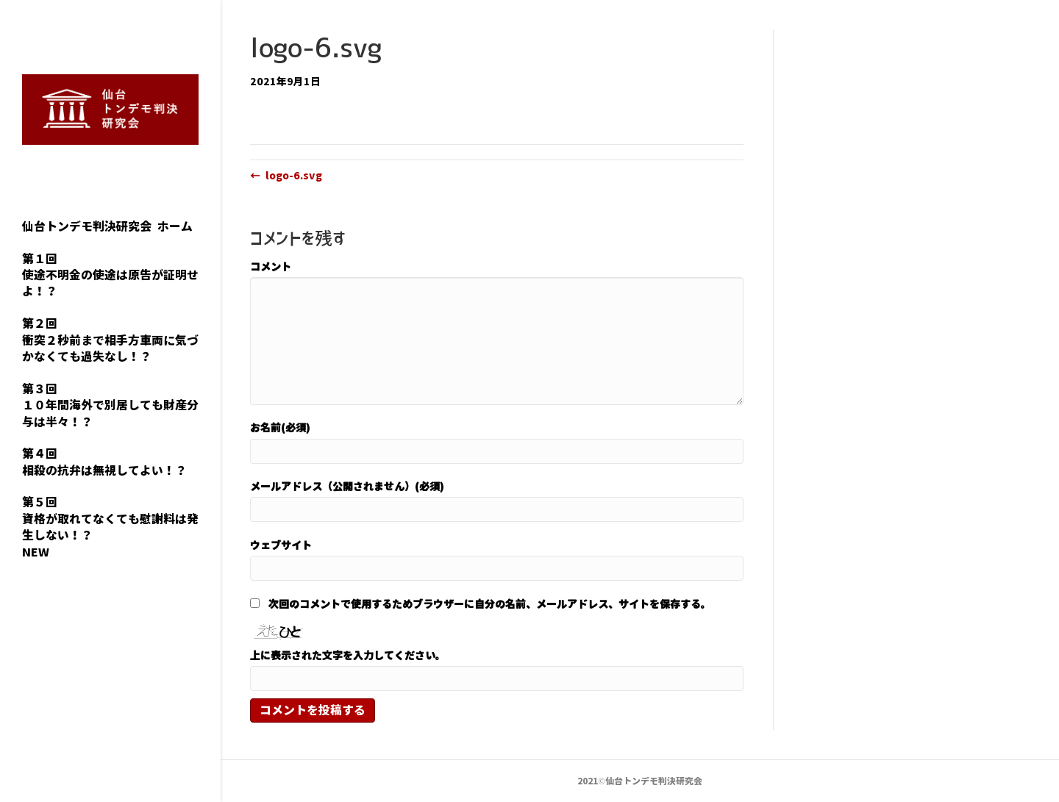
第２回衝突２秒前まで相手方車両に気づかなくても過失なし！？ (110, 340)
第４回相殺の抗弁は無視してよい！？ (104, 462)
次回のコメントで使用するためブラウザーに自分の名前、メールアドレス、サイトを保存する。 (489, 603)
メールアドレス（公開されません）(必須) (347, 486)
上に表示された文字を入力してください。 (348, 655)
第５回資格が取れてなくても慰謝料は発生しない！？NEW (110, 526)
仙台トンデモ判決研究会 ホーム (107, 226)
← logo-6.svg (286, 175)
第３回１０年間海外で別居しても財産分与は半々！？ (110, 405)
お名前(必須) (280, 427)
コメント (270, 266)
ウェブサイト (281, 545)
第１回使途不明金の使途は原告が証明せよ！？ (110, 275)
